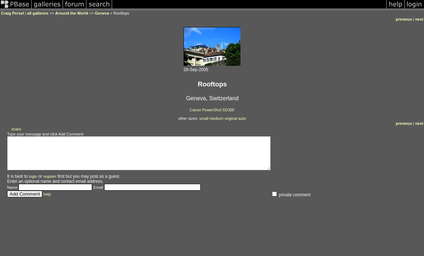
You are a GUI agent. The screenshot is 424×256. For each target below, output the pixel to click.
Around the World (71, 13)
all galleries (37, 13)
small (203, 118)
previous (404, 19)
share (16, 129)
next (419, 19)
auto (242, 118)
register (50, 183)
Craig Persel (12, 13)
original (230, 118)
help (47, 200)
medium (216, 118)
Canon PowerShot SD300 (212, 110)
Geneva (102, 13)
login (33, 183)
